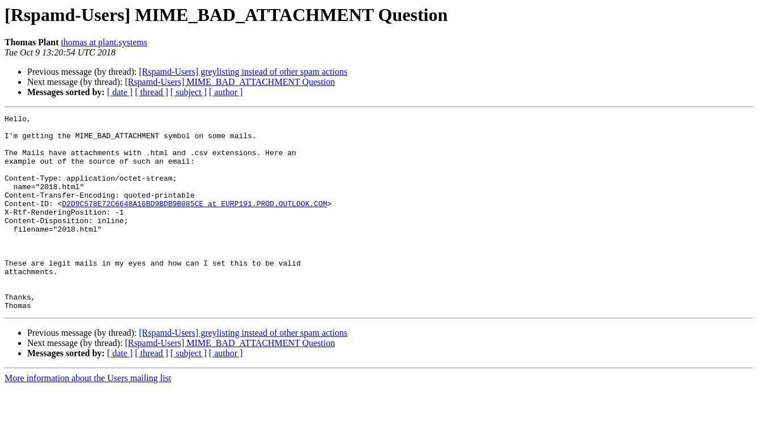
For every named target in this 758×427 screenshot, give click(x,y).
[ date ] (120, 92)
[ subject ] (189, 92)
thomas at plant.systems (104, 42)
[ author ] (226, 92)
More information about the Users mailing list (88, 417)
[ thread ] (151, 92)
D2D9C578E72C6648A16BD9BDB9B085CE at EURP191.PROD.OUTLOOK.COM (194, 222)
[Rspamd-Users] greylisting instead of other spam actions (243, 71)
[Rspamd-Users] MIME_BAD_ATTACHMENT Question (230, 82)
